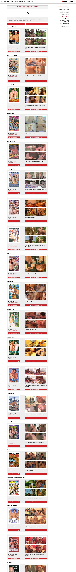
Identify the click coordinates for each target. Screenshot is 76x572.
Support (28, 1)
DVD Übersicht (15, 1)
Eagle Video (12, 555)
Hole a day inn (10, 281)
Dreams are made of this (13, 197)
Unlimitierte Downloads (64, 7)
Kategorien (21, 1)
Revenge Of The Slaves (12, 27)
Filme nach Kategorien (64, 23)
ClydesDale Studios (13, 246)
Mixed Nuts (10, 365)
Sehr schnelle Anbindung (64, 9)
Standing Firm (10, 337)
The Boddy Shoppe (13, 76)
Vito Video (12, 274)
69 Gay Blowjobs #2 (12, 422)
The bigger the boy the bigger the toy (16, 477)
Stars (25, 1)
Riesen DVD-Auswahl (65, 11)
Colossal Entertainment (14, 48)
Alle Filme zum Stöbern (64, 20)
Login (32, 1)
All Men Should (10, 84)
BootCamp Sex (10, 113)
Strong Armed (10, 309)
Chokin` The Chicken (12, 55)
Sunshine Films (12, 162)
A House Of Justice (11, 534)
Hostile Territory (11, 449)
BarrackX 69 (12, 190)
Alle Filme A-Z (66, 21)
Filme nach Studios (65, 26)
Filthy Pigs (9, 562)
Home (11, 1)
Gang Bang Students (12, 505)
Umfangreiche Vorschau (64, 12)
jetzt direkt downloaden (36, 51)
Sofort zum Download (64, 14)
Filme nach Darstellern (64, 25)
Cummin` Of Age (11, 141)
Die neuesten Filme (65, 18)
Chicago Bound (10, 393)
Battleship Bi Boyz (11, 169)
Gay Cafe (9, 253)
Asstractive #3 (10, 225)
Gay (27, 13)
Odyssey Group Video (14, 414)
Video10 (11, 106)
